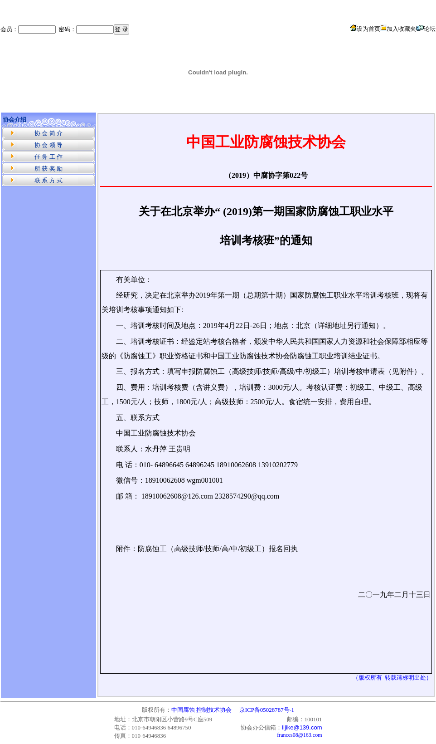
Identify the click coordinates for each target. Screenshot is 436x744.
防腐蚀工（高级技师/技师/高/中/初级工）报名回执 (218, 549)
